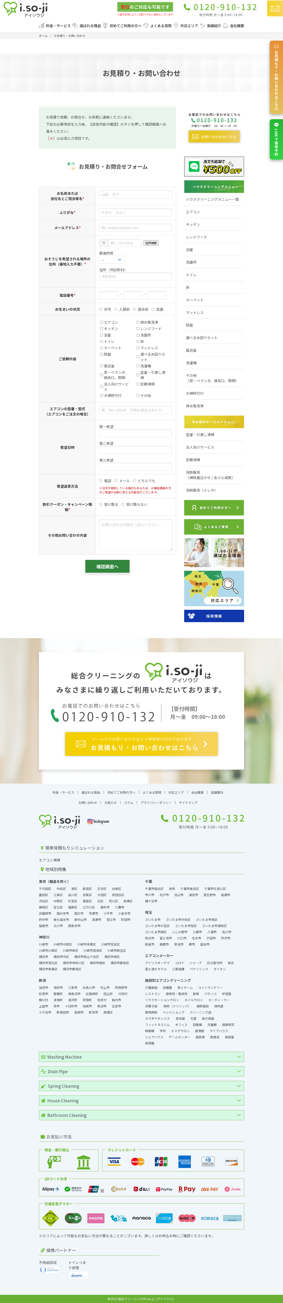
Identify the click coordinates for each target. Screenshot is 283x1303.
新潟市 (93, 1012)
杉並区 (72, 901)
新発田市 (63, 1012)
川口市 (182, 938)
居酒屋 (199, 1031)
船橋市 (225, 895)
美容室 (229, 1037)
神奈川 (44, 937)
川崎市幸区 (70, 950)
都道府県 (106, 253)
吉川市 (226, 932)
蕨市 (192, 944)
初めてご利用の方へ (126, 25)
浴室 (189, 249)
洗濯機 (191, 362)
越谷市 (205, 944)
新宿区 (87, 888)
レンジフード (196, 237)
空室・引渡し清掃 (200, 434)
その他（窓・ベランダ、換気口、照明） (212, 378)
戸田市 (211, 938)
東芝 (231, 963)
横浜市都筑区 (120, 963)
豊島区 (87, 901)
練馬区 (43, 907)
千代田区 (45, 888)
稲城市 (43, 925)
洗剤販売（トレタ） (202, 490)
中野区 (58, 901)
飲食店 (215, 1037)
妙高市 (43, 993)
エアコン (193, 211)
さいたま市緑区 (156, 932)
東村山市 (80, 919)
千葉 (148, 881)
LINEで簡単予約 (276, 139)
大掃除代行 (195, 393)
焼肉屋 (219, 1006)
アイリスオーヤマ (157, 963)
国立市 (79, 913)
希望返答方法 (67, 486)
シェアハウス (154, 1037)
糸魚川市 (89, 987)
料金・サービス (58, 25)
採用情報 (214, 616)
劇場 (196, 993)
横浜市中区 (61, 956)
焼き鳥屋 (208, 1018)
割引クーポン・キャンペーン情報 (67, 507)
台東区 (116, 888)
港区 (74, 888)
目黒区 (87, 895)
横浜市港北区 (48, 963)
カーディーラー (219, 1000)
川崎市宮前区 (110, 944)
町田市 (125, 919)
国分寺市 (63, 913)
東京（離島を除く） (55, 881)
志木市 (196, 938)
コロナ (179, 963)
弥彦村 (102, 1000)
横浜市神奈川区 (73, 963)
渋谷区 (43, 901)
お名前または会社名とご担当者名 (67, 196)
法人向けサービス (200, 447)
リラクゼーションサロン (162, 1000)
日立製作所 (214, 963)
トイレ (191, 274)
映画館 (149, 1031)
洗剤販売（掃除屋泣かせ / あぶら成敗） (210, 475)
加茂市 (43, 987)
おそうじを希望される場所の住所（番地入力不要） (67, 261)
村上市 (105, 987)
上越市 (43, 1006)
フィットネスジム (157, 1024)
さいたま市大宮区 (157, 925)
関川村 (43, 1000)
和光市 (149, 938)
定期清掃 (193, 459)
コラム (128, 802)
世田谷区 (118, 895)
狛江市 (111, 919)
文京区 (102, 888)
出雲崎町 (92, 993)
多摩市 (93, 913)
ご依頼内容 (67, 358)
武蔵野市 (45, 913)
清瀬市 (96, 919)
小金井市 (124, 913)
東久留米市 (61, 919)
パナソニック (199, 969)
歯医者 (200, 1037)
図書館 (197, 1024)
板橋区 (128, 901)
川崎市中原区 (63, 944)
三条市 (72, 987)
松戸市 (164, 895)
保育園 (149, 1043)
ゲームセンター (179, 1037)
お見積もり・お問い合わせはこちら (276, 77)
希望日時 (67, 447)
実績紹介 (214, 25)
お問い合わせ (87, 802)
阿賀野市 (121, 987)
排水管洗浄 (195, 405)
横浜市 (43, 956)
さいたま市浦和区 (214, 925)
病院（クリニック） (177, 1006)
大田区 (102, 895)
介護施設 (151, 987)
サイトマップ (188, 802)
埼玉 (148, 912)
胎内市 (116, 1000)
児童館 (212, 1024)
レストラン (153, 993)
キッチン (193, 224)
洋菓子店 (151, 1006)
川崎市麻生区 (116, 950)
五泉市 (116, 1006)
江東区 (58, 895)
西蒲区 (108, 1012)
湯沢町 (72, 1000)
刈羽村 (122, 993)
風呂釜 (191, 350)
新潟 (42, 980)
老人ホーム (185, 987)
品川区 (72, 895)
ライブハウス (219, 1031)
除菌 (189, 325)
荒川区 (113, 901)
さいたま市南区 (207, 919)
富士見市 (166, 938)
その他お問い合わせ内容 (67, 535)
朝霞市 (164, 944)
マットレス (195, 312)
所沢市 (225, 938)
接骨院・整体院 (176, 993)
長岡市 (79, 1012)
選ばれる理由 (90, 25)
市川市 (149, 895)
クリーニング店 (200, 1012)
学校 (163, 1031)
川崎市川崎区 (48, 950)
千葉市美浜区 (189, 888)
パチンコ (210, 993)
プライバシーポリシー (156, 802)
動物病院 (151, 1012)
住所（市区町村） (113, 269)
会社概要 (237, 25)
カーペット (195, 299)
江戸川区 (89, 907)
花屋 (193, 1018)
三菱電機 (178, 969)
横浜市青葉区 (48, 969)
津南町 (58, 1000)
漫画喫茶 (228, 1024)
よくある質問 (161, 25)
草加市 (179, 944)
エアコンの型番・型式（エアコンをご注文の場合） (67, 411)
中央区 (61, 888)
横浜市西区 (97, 963)
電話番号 (67, 295)
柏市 (172, 888)
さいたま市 (153, 919)
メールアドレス (67, 227)
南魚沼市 (74, 993)
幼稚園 (167, 987)
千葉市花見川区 (215, 888)
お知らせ (110, 802)
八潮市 (212, 932)
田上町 (108, 993)
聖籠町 (58, 993)
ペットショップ (173, 1012)
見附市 (58, 987)
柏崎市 (87, 1006)
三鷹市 (119, 907)
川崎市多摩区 (86, 944)
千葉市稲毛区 (154, 888)
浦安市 (193, 895)
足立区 (58, 907)
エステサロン (180, 1031)
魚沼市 (102, 1006)
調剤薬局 (203, 1006)
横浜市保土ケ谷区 (86, 956)
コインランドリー (211, 987)
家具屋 (180, 1018)
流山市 (179, 895)
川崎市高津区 (93, 950)
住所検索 (151, 243)
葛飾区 (72, 907)
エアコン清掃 (49, 860)
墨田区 (43, 895)
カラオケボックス (157, 1018)
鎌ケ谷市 (151, 901)
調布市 (105, 907)
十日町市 (71, 1006)
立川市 (58, 925)
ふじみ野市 (179, 932)
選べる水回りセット (202, 337)
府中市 (43, 919)
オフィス (181, 1024)
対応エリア (189, 25)
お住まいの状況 (67, 309)
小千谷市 (45, 1012)
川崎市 (43, 944)
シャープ (195, 963)
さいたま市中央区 (178, 919)
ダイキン (220, 969)
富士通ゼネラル (156, 969)
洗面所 (191, 262)
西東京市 (74, 925)
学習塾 (226, 993)
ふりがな (67, 212)
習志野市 (209, 895)
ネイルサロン (193, 1000)
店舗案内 (217, 792)
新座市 (149, 944)
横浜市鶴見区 (72, 969)
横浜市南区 (112, 956)
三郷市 (197, 932)
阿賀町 (87, 1000)
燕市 (57, 1006)
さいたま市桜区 (186, 925)
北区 (100, 901)
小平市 (108, 913)
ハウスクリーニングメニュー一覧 (212, 199)
